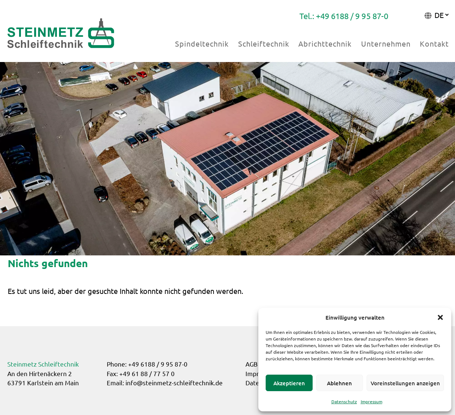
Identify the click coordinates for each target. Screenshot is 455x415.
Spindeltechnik (202, 43)
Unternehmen (386, 43)
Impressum (371, 401)
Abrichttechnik (325, 43)
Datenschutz (344, 401)
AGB (251, 364)
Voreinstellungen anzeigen (405, 383)
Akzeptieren (289, 383)
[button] (440, 317)
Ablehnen (339, 383)
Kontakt (434, 43)
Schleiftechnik (263, 43)
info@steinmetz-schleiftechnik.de (174, 382)
